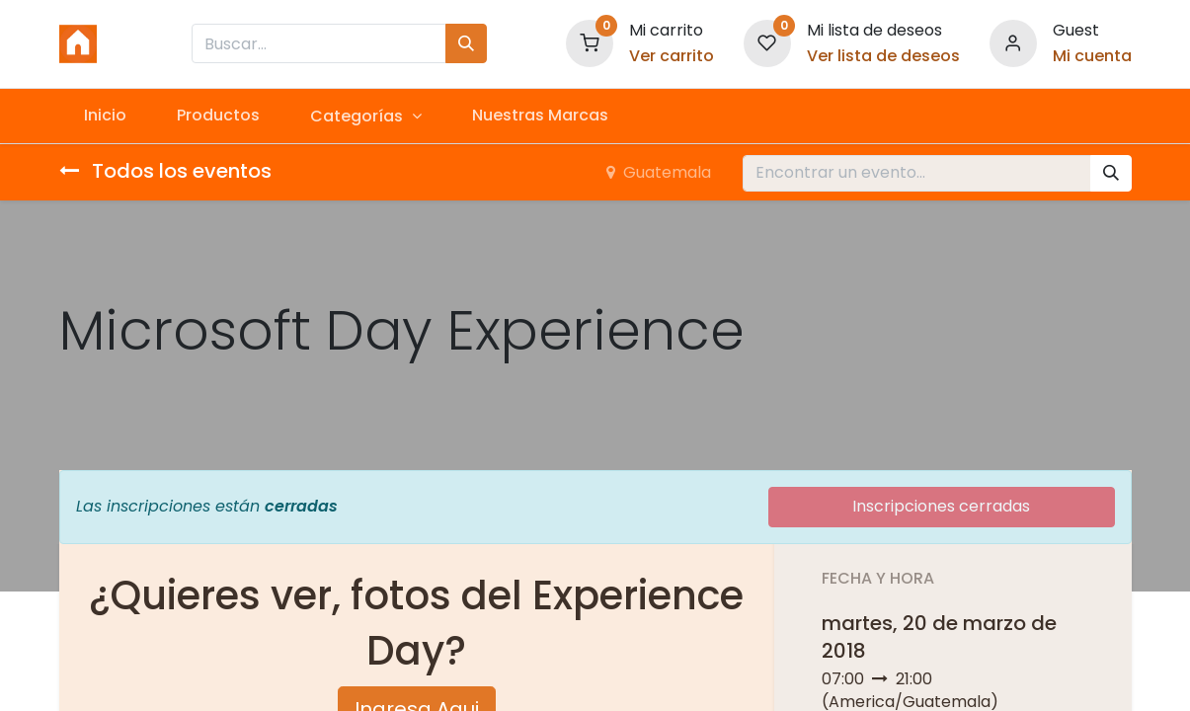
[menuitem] (105, 115)
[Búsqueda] (466, 43)
